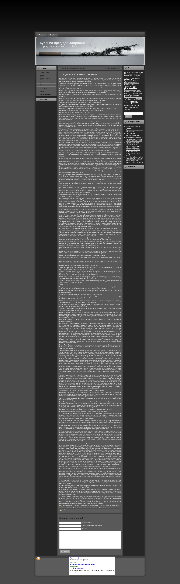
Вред (128, 78)
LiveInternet (135, 72)
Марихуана (136, 90)
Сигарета (138, 99)
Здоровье (128, 81)
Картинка (135, 83)
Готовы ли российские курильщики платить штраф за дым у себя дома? (133, 152)
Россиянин (139, 97)
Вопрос (137, 76)
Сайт (126, 99)
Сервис (131, 99)
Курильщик (128, 90)
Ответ (140, 93)
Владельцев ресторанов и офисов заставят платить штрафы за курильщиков (134, 139)
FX (125, 72)
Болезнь (127, 76)
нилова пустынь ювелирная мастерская (82, 568)
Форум (135, 107)
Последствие (134, 95)
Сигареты (131, 102)
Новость (127, 93)
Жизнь (138, 79)
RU (125, 74)
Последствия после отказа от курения (72, 68)
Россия (133, 97)
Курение (70, 510)
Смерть (126, 105)
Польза (126, 95)
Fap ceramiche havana (77, 572)
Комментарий (129, 84)
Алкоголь (130, 74)
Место (133, 91)
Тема (126, 107)
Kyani (129, 72)
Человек (127, 109)
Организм (134, 93)
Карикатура (128, 83)
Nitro (141, 72)
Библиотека (136, 74)
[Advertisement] (46, 137)
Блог (141, 74)
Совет (131, 105)
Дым (134, 79)
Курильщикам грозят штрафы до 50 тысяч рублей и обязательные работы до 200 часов (133, 145)
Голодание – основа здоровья (78, 74)
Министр (138, 91)
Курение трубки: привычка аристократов (134, 130)
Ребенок (127, 97)
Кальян (136, 81)
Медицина (127, 91)
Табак (136, 105)
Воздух (132, 75)
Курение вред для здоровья (62, 43)
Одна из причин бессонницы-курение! (133, 134)
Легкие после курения (112, 68)
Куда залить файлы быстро (78, 561)
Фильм (131, 107)
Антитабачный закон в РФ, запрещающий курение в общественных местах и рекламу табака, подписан (134, 159)
